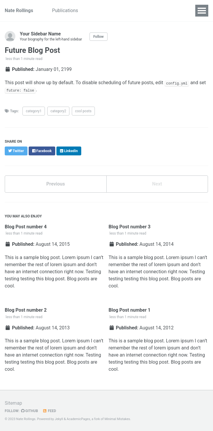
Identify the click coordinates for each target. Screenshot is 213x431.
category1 (33, 111)
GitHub (29, 411)
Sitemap (13, 403)
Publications (65, 10)
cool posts (83, 111)
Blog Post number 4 (26, 227)
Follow (98, 37)
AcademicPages (78, 419)
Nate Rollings (19, 10)
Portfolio (146, 10)
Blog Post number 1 (130, 310)
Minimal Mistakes (117, 419)
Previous (55, 184)
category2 (58, 111)
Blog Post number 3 (130, 227)
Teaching (117, 10)
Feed (49, 411)
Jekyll (59, 419)
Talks (93, 10)
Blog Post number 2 (26, 310)
